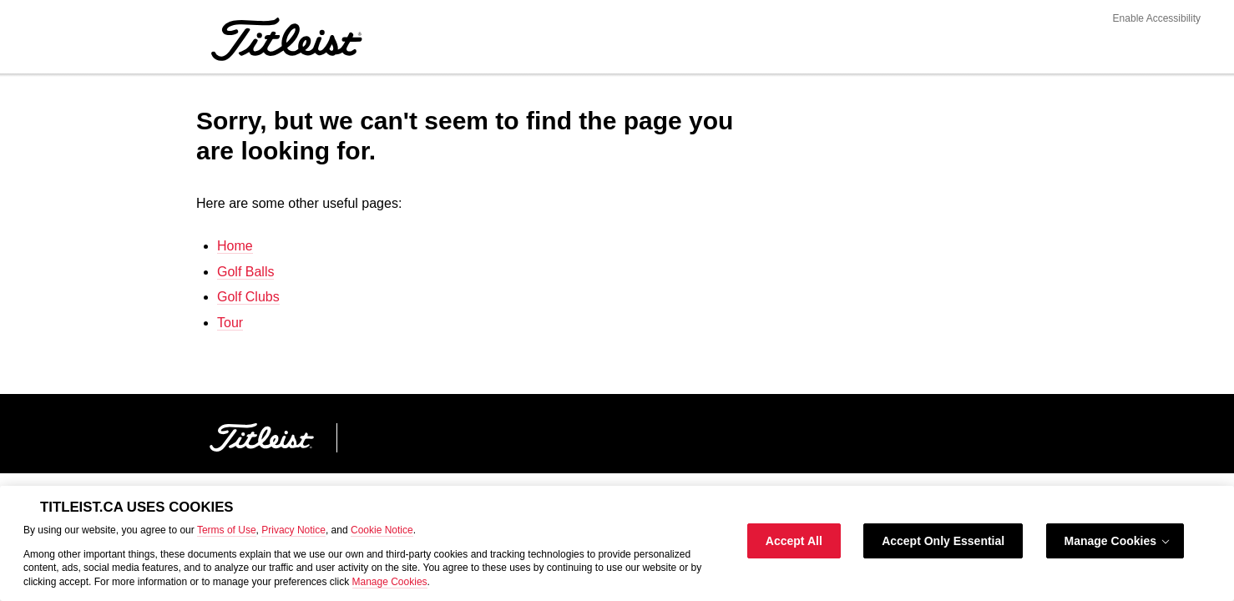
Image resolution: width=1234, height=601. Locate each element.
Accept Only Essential (943, 541)
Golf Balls (245, 272)
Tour (230, 323)
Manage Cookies (389, 582)
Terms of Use (226, 530)
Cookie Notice (382, 530)
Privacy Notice (293, 530)
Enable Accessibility (1157, 18)
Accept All (794, 541)
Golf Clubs (248, 297)
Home (235, 246)
